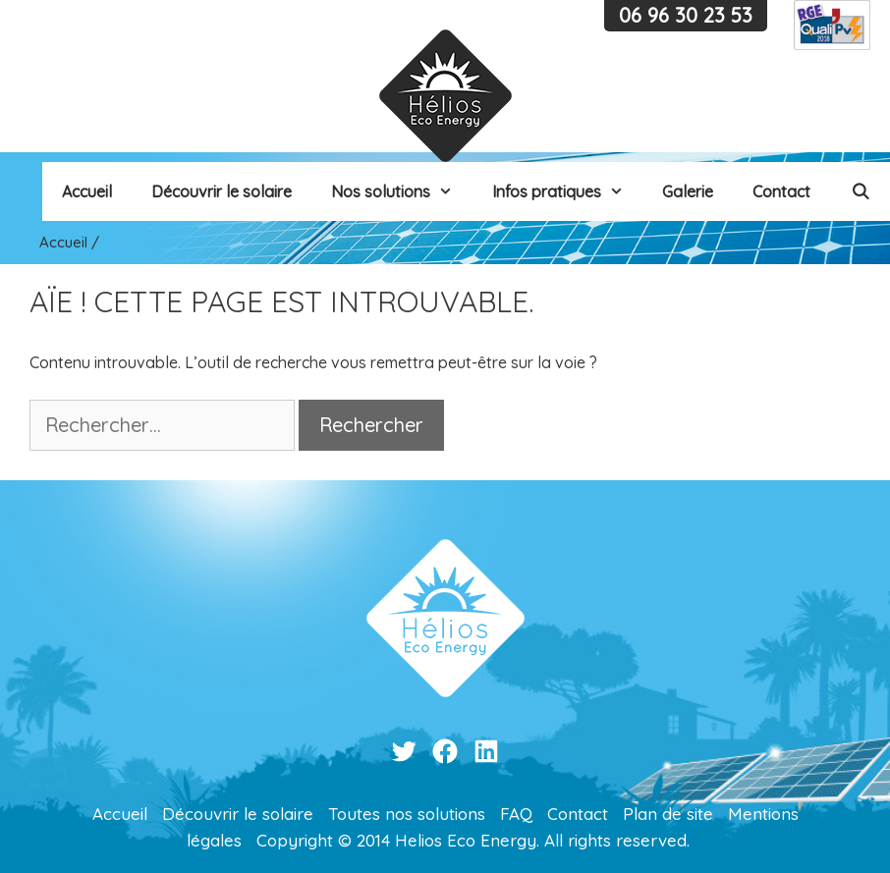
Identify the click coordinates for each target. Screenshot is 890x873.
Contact (781, 191)
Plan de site (668, 813)
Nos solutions (402, 191)
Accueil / (69, 242)
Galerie (687, 191)
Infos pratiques (567, 191)
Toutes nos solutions (406, 813)
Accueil (87, 191)
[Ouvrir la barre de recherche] (860, 191)
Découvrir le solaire (221, 191)
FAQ (516, 813)
